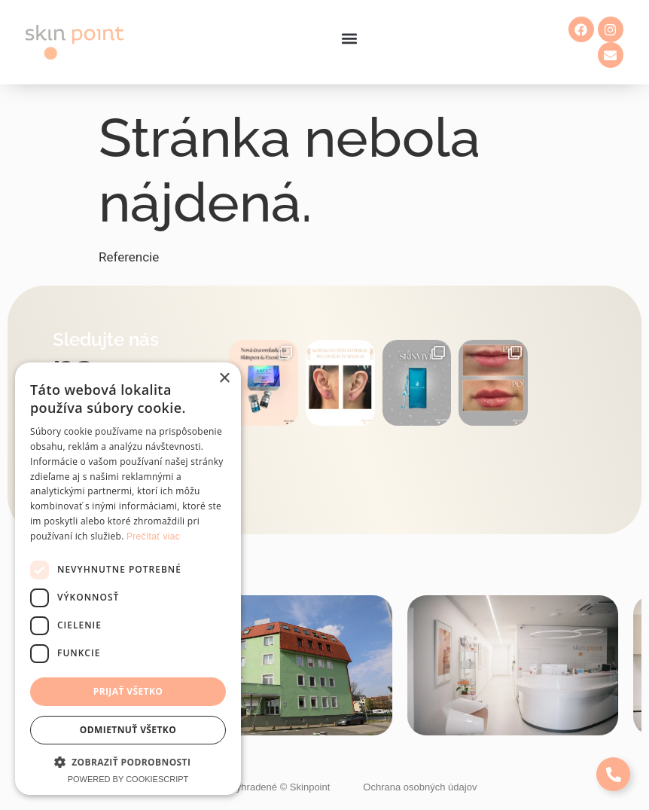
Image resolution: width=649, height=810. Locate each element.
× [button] (224, 378)
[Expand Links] (613, 774)
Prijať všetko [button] (128, 691)
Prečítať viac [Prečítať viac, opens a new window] (153, 536)
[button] (349, 38)
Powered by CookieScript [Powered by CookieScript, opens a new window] (128, 779)
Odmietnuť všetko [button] (128, 729)
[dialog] (128, 578)
